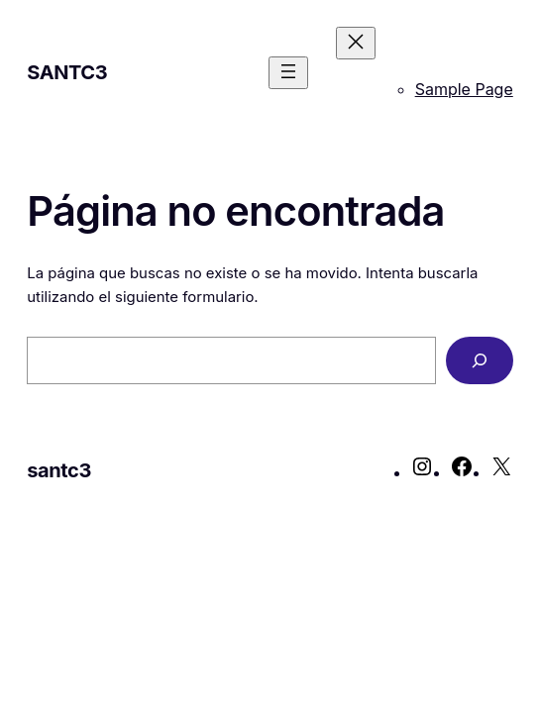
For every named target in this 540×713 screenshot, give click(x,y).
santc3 (67, 72)
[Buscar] (479, 360)
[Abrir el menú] (288, 72)
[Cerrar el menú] (356, 43)
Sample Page (464, 89)
